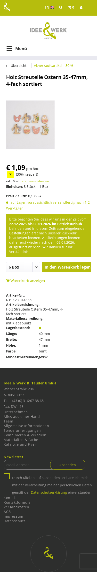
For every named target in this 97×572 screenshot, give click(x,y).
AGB (7, 511)
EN (50, 7)
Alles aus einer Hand (22, 416)
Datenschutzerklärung (49, 492)
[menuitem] (71, 7)
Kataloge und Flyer (20, 444)
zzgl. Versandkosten (35, 181)
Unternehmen (16, 412)
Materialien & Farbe (21, 439)
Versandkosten (16, 507)
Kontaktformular (18, 502)
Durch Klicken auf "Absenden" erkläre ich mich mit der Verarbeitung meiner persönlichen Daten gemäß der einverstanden (52, 485)
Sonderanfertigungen (22, 430)
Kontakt (10, 497)
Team (8, 421)
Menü (17, 48)
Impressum (13, 516)
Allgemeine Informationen (26, 425)
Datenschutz (14, 521)
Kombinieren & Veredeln (25, 435)
